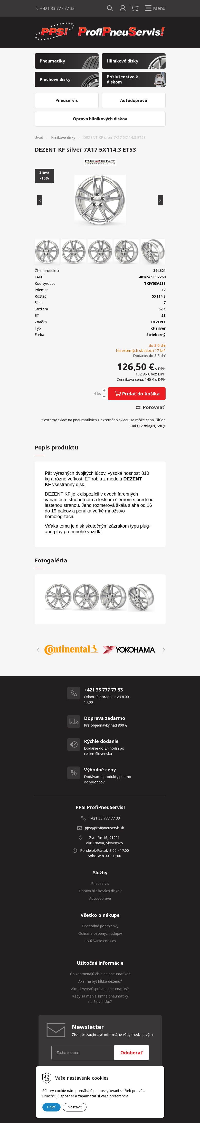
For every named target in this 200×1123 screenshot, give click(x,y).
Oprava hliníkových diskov (100, 890)
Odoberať (131, 1052)
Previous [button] (37, 649)
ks (99, 393)
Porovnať (150, 407)
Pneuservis (100, 883)
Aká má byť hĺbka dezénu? (100, 981)
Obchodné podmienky (100, 925)
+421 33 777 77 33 (57, 8)
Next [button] (163, 649)
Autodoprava (100, 898)
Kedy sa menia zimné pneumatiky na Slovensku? (100, 999)
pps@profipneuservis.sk (104, 827)
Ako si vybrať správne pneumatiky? (100, 988)
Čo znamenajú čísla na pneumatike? (100, 973)
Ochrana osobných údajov (100, 933)
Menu (154, 8)
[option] (71, 650)
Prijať (51, 1107)
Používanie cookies (100, 940)
